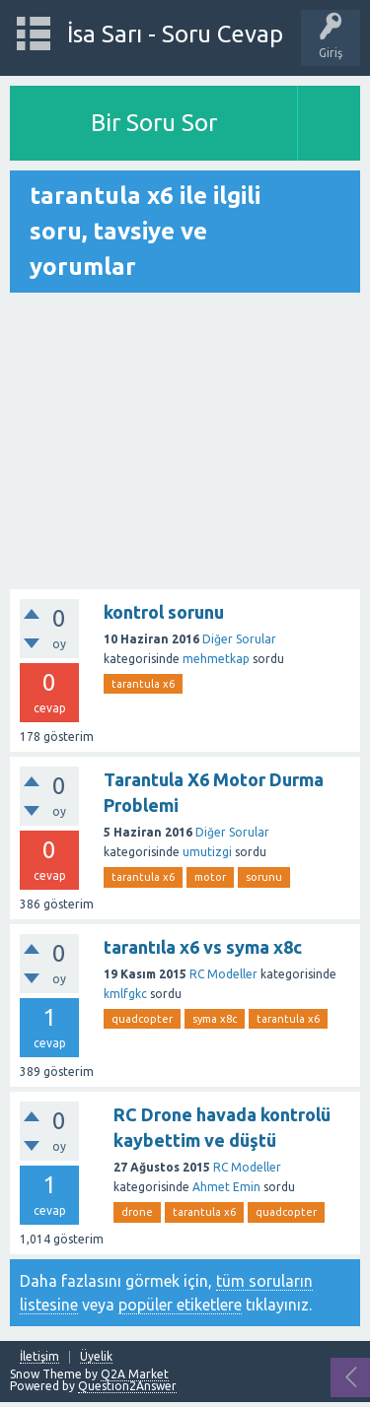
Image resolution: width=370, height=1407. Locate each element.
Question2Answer (127, 1385)
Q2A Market (135, 1374)
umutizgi (207, 851)
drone (137, 1212)
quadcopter (142, 1019)
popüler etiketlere (180, 1304)
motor (210, 877)
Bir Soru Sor (154, 122)
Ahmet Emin (226, 1186)
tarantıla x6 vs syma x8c (203, 947)
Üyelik (96, 1357)
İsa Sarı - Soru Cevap (175, 34)
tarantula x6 (143, 684)
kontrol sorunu (164, 612)
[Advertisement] (185, 442)
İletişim (39, 1357)
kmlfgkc (125, 993)
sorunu (264, 877)
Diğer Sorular (239, 639)
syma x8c (214, 1019)
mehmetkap (216, 658)
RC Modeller (223, 974)
